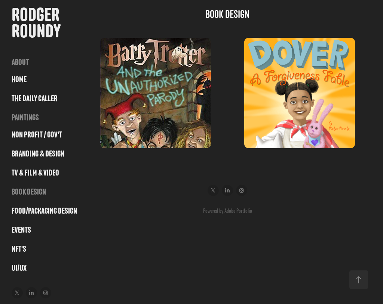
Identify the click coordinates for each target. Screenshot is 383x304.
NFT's (19, 249)
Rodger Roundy (37, 22)
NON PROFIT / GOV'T (37, 134)
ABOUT (20, 62)
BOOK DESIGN (29, 191)
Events (21, 230)
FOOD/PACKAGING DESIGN (44, 210)
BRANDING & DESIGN (38, 153)
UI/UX (19, 268)
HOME (19, 79)
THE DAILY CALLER (35, 98)
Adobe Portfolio (238, 210)
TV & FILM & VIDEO (35, 172)
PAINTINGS (25, 117)
